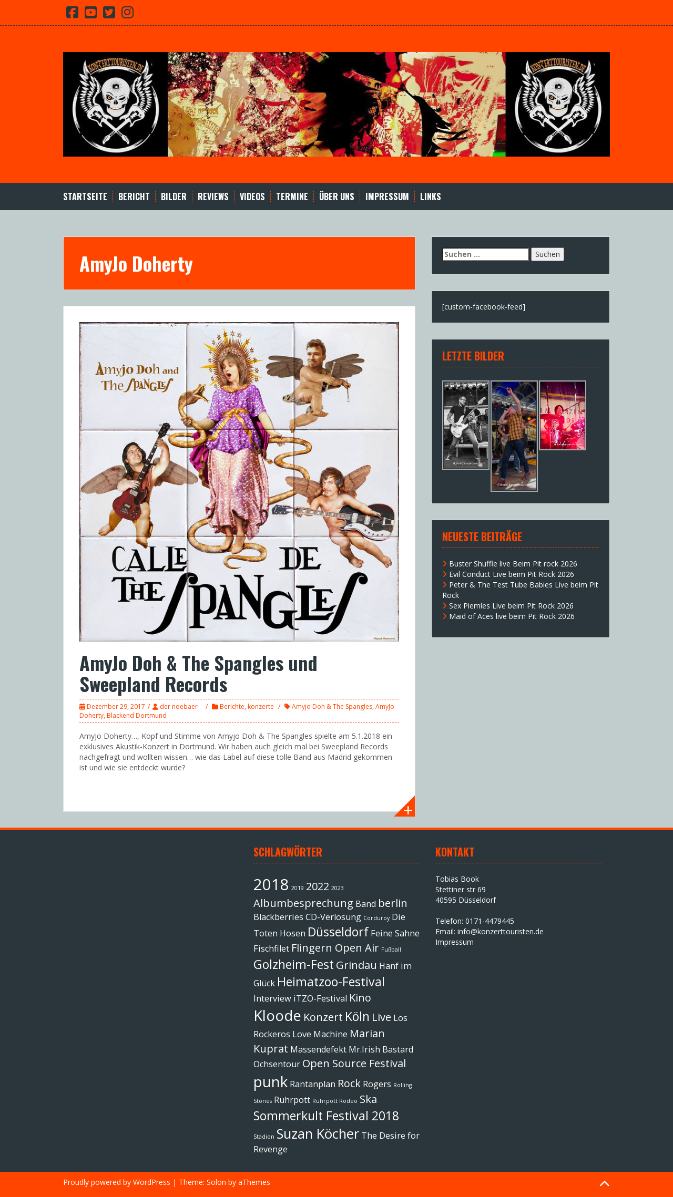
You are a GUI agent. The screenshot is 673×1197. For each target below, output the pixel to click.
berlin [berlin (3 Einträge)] (392, 903)
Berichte (232, 706)
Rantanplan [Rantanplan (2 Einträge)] (312, 1084)
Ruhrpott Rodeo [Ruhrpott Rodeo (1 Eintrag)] (335, 1101)
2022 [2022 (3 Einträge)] (317, 886)
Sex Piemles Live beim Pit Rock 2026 (511, 606)
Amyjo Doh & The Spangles (332, 706)
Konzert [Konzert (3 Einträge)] (323, 1017)
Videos (252, 197)
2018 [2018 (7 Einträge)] (271, 884)
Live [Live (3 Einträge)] (381, 1017)
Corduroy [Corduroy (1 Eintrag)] (376, 918)
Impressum (387, 197)
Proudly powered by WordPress (116, 1182)
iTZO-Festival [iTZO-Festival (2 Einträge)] (320, 998)
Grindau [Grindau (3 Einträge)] (356, 965)
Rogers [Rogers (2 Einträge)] (377, 1084)
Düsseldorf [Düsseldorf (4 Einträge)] (338, 931)
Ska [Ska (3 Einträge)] (368, 1099)
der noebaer (179, 706)
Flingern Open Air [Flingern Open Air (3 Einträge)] (335, 948)
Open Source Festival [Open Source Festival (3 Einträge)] (354, 1063)
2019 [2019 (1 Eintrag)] (297, 888)
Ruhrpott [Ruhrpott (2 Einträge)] (292, 1100)
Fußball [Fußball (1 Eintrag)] (391, 949)
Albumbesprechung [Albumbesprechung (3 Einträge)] (303, 903)
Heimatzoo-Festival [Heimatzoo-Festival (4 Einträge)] (331, 981)
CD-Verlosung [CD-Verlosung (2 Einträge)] (333, 917)
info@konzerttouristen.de (500, 931)
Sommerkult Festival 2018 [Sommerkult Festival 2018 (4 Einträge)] (326, 1115)
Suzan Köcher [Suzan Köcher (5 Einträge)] (318, 1133)
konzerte (261, 706)
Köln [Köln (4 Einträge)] (357, 1016)
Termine (292, 197)
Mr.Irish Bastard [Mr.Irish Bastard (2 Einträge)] (381, 1049)
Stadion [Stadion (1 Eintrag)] (263, 1136)
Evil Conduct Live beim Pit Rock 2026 (511, 574)
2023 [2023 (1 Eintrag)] (337, 888)
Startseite (85, 197)
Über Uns (336, 197)
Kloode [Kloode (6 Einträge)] (277, 1015)
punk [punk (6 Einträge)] (270, 1081)
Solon (216, 1182)
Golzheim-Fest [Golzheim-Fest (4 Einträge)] (293, 964)
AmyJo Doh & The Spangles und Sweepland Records (198, 672)
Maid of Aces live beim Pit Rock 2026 (512, 616)
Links (430, 197)
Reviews (213, 197)
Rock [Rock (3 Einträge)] (349, 1083)
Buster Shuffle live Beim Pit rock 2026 (513, 564)
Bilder (174, 197)
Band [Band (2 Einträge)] (365, 904)
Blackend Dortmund (137, 715)
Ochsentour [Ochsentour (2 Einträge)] (276, 1064)
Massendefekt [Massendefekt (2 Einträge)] (318, 1049)
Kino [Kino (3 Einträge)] (360, 997)
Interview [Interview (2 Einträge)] (272, 998)
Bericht (134, 197)
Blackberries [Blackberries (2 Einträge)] (278, 917)
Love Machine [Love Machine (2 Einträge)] (320, 1034)
